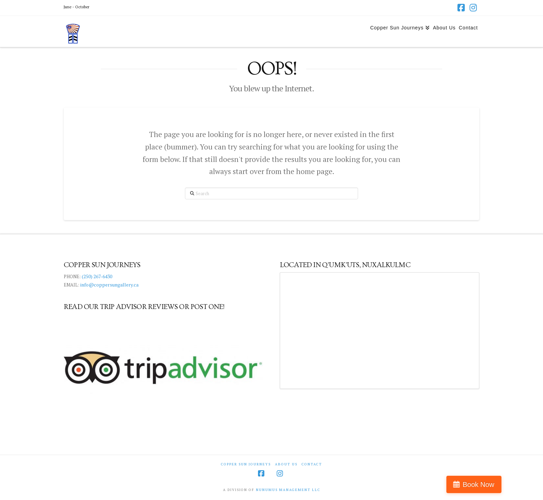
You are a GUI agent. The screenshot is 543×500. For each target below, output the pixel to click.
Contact (312, 464)
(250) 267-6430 (97, 276)
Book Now (513, 484)
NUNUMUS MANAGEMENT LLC (288, 490)
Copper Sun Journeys (246, 464)
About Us (286, 464)
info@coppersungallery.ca (109, 284)
